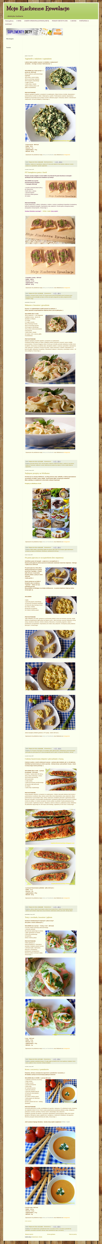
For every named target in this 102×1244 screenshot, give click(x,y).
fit (48, 164)
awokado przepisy (39, 1061)
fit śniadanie (46, 750)
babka (31, 549)
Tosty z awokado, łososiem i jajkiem (38, 917)
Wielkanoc (44, 551)
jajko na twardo (53, 1061)
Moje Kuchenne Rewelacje (37, 8)
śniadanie (28, 298)
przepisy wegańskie (54, 297)
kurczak (51, 164)
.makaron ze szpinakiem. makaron (38, 164)
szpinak (39, 165)
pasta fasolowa (65, 295)
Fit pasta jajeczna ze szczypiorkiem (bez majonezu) (44, 558)
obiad (46, 465)
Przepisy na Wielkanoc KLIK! (33, 483)
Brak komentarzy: (48, 162)
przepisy (58, 465)
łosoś (40, 463)
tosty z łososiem (37, 1062)
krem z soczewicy (51, 1228)
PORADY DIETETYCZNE (60, 21)
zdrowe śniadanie (46, 1062)
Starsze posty (73, 1234)
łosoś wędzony (63, 1061)
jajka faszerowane (59, 549)
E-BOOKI (73, 21)
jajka (53, 549)
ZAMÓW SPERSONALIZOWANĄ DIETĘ (36, 21)
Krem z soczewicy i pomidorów (37, 1069)
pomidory (28, 1230)
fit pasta (46, 295)
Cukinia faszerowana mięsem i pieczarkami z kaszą (44, 759)
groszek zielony (34, 463)
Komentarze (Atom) (37, 1237)
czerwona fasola (34, 295)
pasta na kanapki (35, 297)
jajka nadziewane (69, 549)
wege (32, 298)
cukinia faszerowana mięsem (65, 909)
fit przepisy (40, 750)
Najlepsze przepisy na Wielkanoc (37, 473)
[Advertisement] (51, 47)
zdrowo (71, 752)
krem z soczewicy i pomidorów (63, 1228)
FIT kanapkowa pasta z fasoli (36, 172)
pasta (50, 295)
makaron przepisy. (58, 463)
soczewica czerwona (36, 1230)
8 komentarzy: (47, 1226)
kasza (41, 910)
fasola (40, 295)
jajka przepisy (56, 750)
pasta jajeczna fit (37, 752)
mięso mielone (46, 910)
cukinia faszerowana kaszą (51, 909)
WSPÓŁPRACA (84, 21)
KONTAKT (8, 24)
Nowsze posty (29, 1234)
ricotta (63, 465)
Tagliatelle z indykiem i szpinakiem (38, 59)
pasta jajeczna (29, 752)
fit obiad (34, 1228)
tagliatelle (44, 165)
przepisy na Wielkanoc (36, 551)
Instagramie (67, 154)
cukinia (32, 909)
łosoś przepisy (45, 463)
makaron (51, 463)
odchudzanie (63, 750)
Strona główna (9, 21)
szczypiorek (60, 752)
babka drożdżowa (48, 549)
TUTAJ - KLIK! (47, 211)
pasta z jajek (54, 752)
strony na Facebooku (48, 154)
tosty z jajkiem (29, 1062)
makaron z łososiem (30, 465)
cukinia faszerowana (39, 909)
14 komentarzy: (48, 748)
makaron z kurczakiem (58, 164)
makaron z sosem (69, 164)
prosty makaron (52, 465)
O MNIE (18, 21)
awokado (32, 1061)
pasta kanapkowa (46, 752)
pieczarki (63, 910)
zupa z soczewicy (59, 1230)
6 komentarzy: (47, 1059)
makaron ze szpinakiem (31, 165)
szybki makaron (69, 465)
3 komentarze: (47, 907)
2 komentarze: (47, 293)
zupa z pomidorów (50, 1230)
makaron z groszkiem (68, 463)
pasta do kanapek (56, 295)
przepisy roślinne (44, 297)
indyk (38, 910)
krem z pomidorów (41, 1228)
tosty (74, 1061)
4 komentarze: (47, 547)
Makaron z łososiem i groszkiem (37, 305)
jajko (47, 1061)
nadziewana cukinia (55, 910)
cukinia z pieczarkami (31, 910)
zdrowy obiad (69, 910)
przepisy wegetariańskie (65, 297)
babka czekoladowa (38, 549)
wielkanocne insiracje (53, 551)
